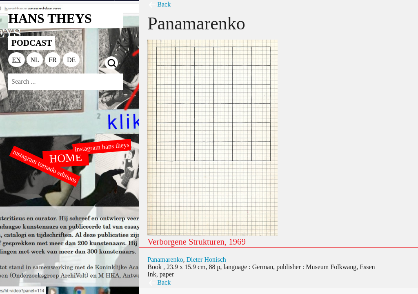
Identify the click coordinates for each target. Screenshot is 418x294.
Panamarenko (165, 259)
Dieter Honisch (206, 259)
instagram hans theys (101, 147)
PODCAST (31, 42)
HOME (65, 158)
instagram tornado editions (45, 166)
